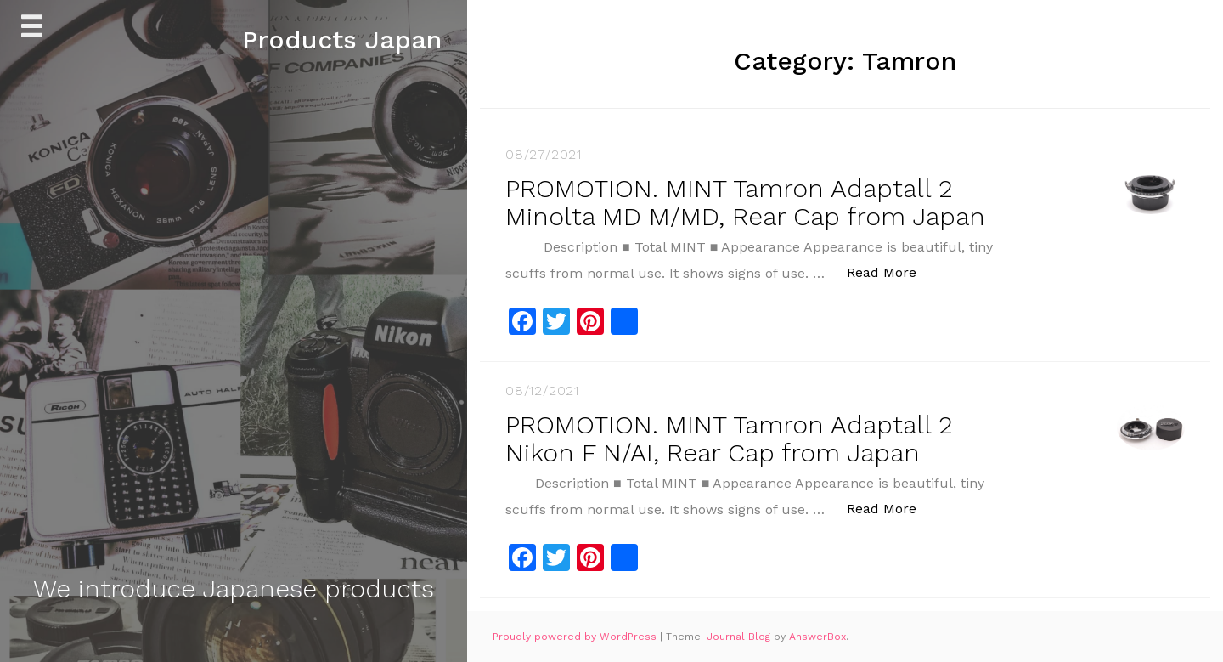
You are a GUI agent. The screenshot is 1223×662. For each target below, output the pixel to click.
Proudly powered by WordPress (576, 636)
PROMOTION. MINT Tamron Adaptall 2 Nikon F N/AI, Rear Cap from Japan (729, 438)
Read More (890, 271)
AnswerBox (817, 636)
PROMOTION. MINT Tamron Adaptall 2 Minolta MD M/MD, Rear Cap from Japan (745, 202)
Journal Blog (740, 636)
